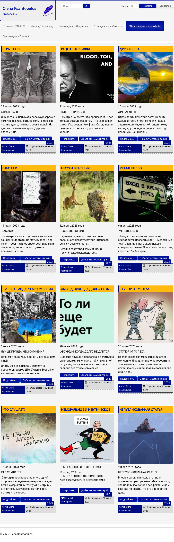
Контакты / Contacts (16, 36)
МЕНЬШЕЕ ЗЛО (130, 168)
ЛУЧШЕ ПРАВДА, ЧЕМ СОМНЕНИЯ (27, 289)
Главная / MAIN (14, 26)
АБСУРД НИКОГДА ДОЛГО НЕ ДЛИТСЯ (89, 289)
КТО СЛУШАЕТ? (13, 410)
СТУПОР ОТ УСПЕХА (134, 289)
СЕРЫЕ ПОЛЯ (11, 49)
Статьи (124, 6)
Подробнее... (10, 139)
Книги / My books (42, 26)
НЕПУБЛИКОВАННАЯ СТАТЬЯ (140, 410)
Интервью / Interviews (108, 26)
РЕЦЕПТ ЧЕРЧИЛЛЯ (75, 49)
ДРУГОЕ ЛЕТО (129, 49)
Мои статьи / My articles (145, 26)
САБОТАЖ (9, 168)
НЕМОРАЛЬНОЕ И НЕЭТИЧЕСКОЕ (85, 410)
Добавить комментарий (36, 139)
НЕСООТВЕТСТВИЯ (75, 168)
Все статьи (165, 6)
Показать (147, 6)
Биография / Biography (73, 26)
